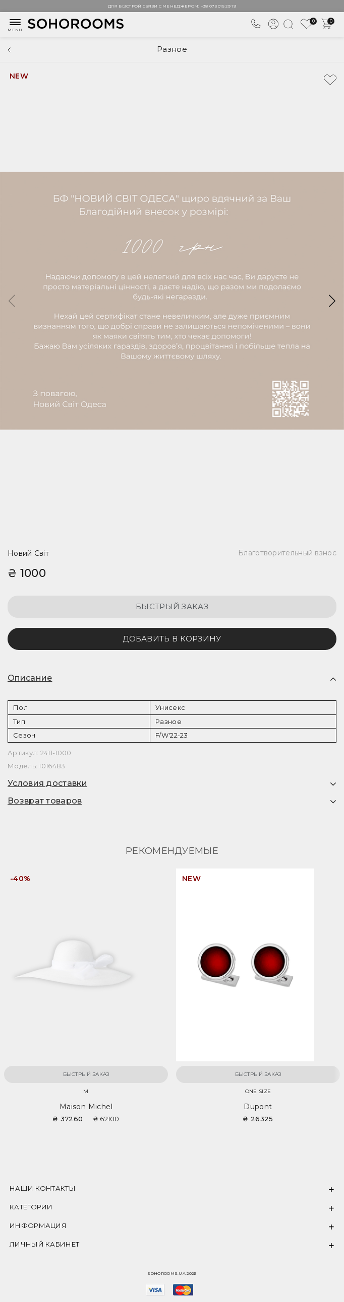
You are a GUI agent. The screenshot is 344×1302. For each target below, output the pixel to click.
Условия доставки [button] (47, 783)
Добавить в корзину (172, 638)
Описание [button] (30, 678)
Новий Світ (28, 553)
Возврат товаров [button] (45, 801)
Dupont (258, 1106)
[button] (332, 301)
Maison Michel (86, 1106)
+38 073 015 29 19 (218, 6)
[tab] (172, 678)
